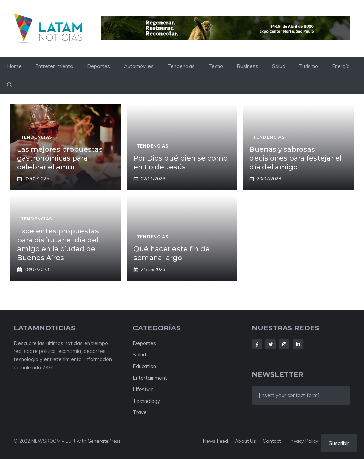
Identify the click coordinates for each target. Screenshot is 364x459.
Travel (140, 412)
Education (144, 366)
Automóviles (139, 66)
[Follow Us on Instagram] (284, 344)
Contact (272, 441)
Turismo (308, 66)
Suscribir (339, 442)
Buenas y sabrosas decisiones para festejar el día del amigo (295, 158)
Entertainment (150, 377)
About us (245, 441)
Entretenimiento (54, 66)
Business (247, 66)
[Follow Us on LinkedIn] (298, 344)
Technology (146, 401)
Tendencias (181, 66)
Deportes (98, 66)
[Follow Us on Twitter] (270, 344)
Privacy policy (303, 441)
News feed (215, 441)
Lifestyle (143, 389)
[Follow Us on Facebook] (257, 344)
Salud (278, 66)
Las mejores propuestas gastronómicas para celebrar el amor (60, 158)
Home (14, 66)
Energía (341, 66)
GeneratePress (104, 441)
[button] (9, 85)
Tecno (215, 66)
